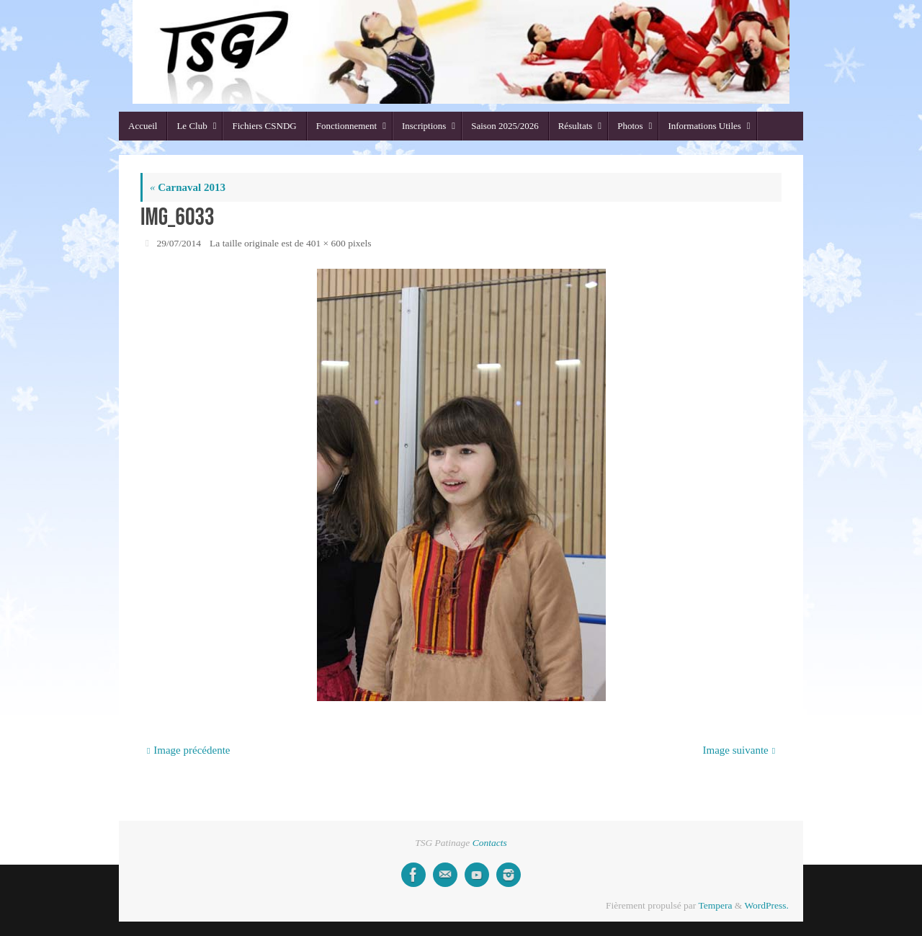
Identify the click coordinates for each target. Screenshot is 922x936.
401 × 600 (326, 243)
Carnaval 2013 (187, 187)
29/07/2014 (179, 243)
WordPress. (766, 905)
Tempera (715, 905)
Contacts (490, 842)
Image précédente (188, 750)
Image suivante (739, 750)
